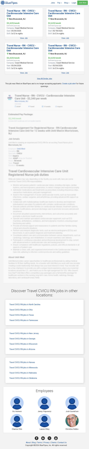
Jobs (53, 3)
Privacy (46, 442)
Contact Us (62, 442)
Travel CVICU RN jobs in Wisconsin (23, 344)
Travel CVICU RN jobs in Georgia (22, 339)
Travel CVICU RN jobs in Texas (21, 315)
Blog (34, 442)
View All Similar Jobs (44, 79)
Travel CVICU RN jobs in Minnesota (23, 367)
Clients (53, 442)
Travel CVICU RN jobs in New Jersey (24, 333)
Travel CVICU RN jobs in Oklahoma (23, 378)
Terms (39, 442)
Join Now (82, 3)
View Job (24, 38)
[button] (59, 3)
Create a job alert (69, 84)
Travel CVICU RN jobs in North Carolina (24, 304)
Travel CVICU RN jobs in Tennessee (23, 320)
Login (74, 3)
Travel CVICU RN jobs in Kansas (22, 362)
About (28, 442)
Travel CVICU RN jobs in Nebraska (23, 373)
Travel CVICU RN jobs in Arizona (22, 349)
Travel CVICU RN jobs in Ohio (21, 310)
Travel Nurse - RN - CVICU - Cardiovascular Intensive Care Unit (23, 13)
